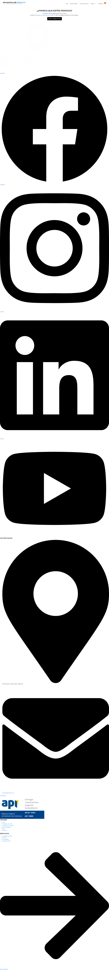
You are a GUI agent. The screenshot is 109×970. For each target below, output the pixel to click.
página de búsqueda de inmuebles (45, 15)
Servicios (92, 3)
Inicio (67, 3)
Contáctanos (100, 3)
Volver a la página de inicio (54, 18)
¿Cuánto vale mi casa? (84, 3)
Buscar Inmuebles (73, 3)
